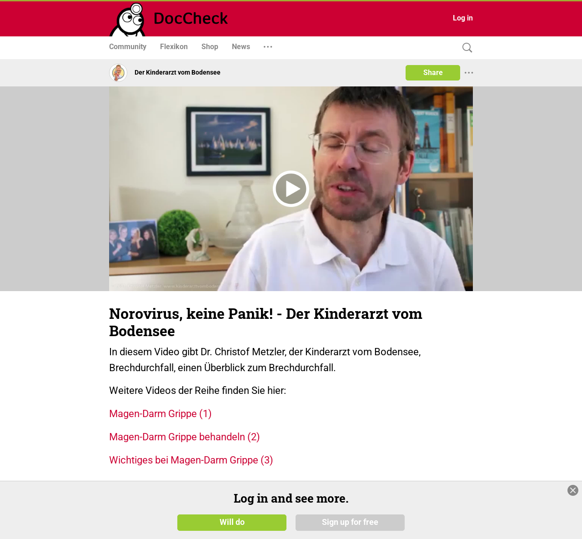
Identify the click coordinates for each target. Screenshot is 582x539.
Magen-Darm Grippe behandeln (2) (184, 437)
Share (433, 72)
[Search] (465, 48)
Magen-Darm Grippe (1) (160, 413)
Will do (232, 521)
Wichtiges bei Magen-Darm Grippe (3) (191, 460)
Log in (463, 18)
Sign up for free (350, 521)
